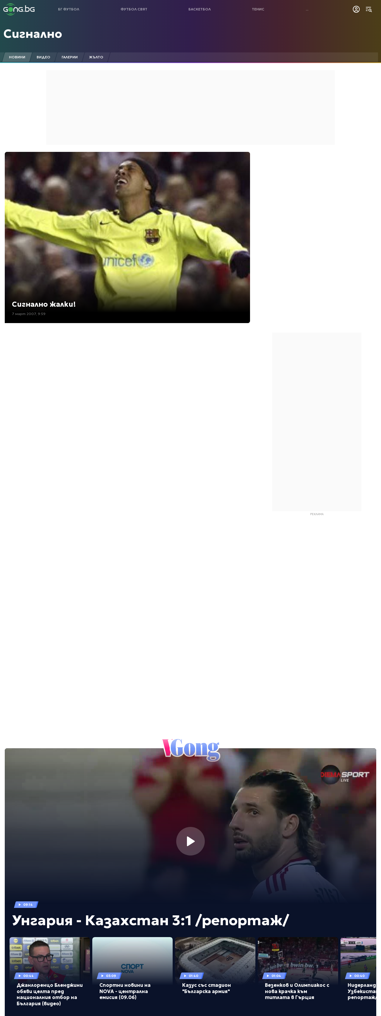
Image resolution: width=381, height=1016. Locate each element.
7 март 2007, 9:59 (29, 313)
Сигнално (32, 33)
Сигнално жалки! (44, 304)
